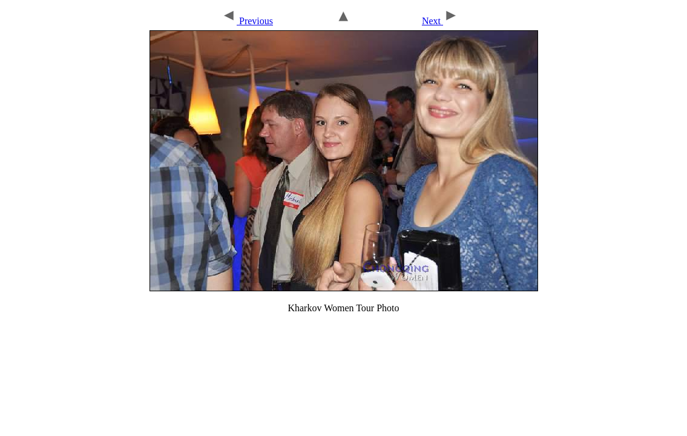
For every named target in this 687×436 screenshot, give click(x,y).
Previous (247, 21)
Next (440, 21)
